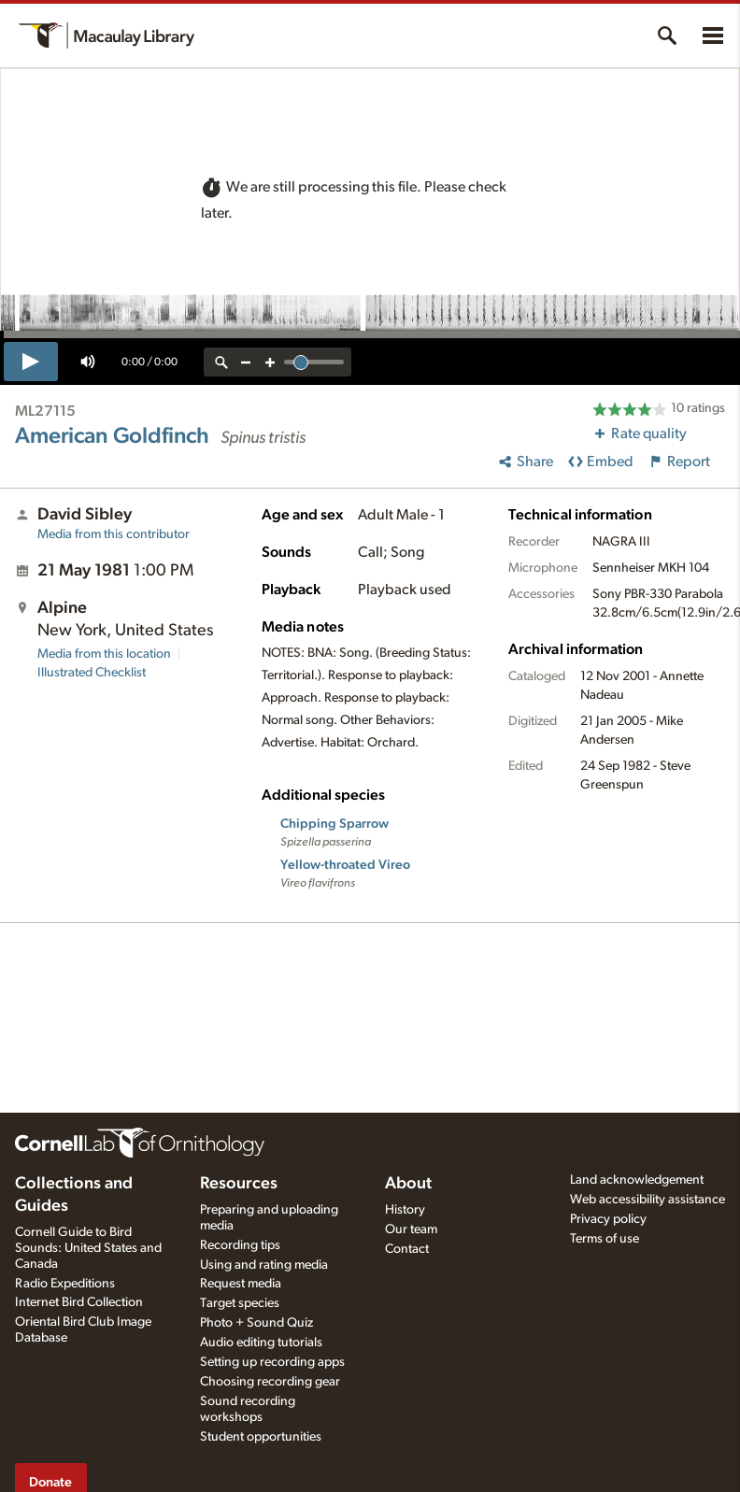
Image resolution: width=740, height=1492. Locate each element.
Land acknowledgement (637, 1179)
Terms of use (604, 1238)
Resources (239, 1183)
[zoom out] (245, 362)
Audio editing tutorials (261, 1342)
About (408, 1183)
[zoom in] (270, 362)
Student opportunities (260, 1436)
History (405, 1209)
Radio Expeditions (65, 1283)
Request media (240, 1283)
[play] (31, 361)
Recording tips (240, 1245)
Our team (411, 1229)
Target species (239, 1303)
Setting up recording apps (272, 1362)
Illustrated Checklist (91, 672)
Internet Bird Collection (79, 1302)
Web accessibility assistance (647, 1199)
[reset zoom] (221, 362)
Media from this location (104, 654)
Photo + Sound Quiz (256, 1322)
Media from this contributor (113, 534)
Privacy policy (608, 1219)
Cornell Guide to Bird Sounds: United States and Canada (88, 1248)
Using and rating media (264, 1265)
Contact (407, 1249)
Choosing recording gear (270, 1381)
